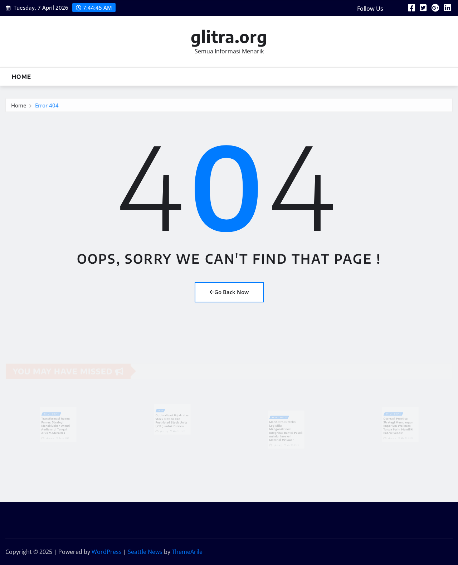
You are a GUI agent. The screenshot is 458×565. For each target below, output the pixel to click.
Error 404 (47, 106)
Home (21, 76)
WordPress (107, 552)
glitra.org (229, 36)
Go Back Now (229, 292)
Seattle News (145, 552)
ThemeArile (187, 552)
